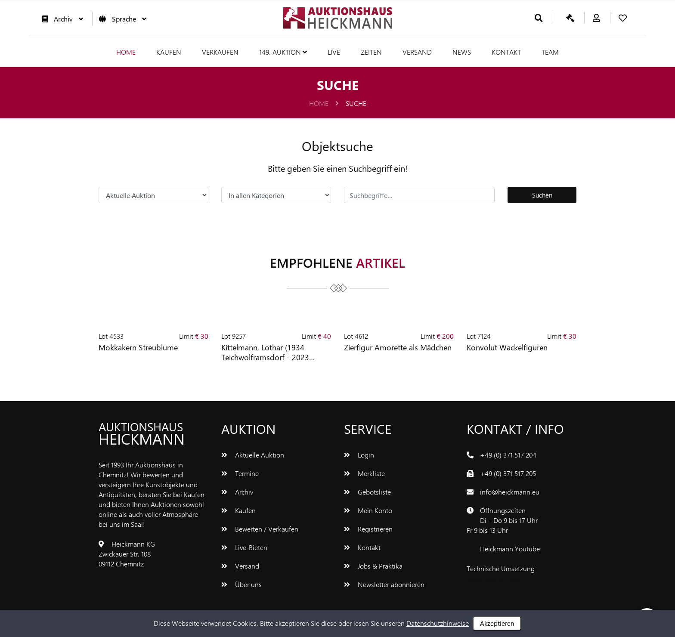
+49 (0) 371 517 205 (508, 473)
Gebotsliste (367, 491)
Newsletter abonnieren (384, 584)
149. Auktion (283, 51)
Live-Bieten (244, 547)
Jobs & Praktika (373, 565)
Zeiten (371, 51)
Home (126, 51)
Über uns (241, 584)
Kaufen (168, 51)
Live (334, 51)
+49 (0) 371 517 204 (508, 454)
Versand (417, 51)
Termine (240, 473)
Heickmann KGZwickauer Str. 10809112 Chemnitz (127, 553)
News (461, 51)
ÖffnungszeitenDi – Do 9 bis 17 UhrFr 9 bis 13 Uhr (502, 520)
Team (550, 51)
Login (359, 454)
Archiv (60, 19)
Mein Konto (368, 510)
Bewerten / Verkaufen (259, 528)
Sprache (120, 19)
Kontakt (506, 51)
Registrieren (368, 528)
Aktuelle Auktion (252, 454)
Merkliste (364, 473)
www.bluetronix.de (494, 578)
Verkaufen (220, 51)
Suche (356, 103)
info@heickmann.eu (509, 491)
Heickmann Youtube (510, 548)
